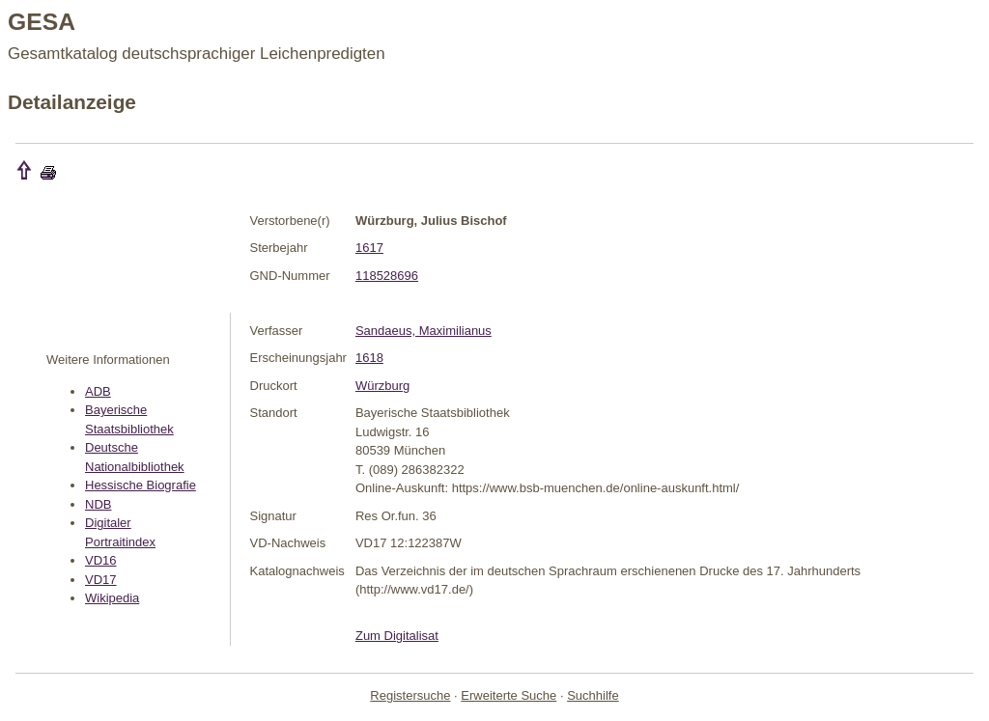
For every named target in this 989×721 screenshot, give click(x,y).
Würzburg (382, 385)
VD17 (101, 579)
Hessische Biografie (140, 485)
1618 (369, 357)
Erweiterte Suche (508, 695)
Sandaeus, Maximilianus (423, 330)
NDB (98, 504)
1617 (369, 247)
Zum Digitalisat (396, 635)
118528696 (386, 275)
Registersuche (410, 695)
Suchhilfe (592, 695)
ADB (98, 391)
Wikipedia (112, 598)
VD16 (101, 560)
